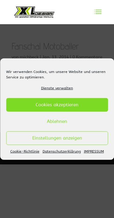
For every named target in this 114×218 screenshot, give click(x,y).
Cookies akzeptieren (57, 104)
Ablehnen (57, 121)
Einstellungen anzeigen (57, 138)
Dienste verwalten (57, 88)
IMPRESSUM (94, 151)
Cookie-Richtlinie (25, 151)
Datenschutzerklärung (62, 151)
